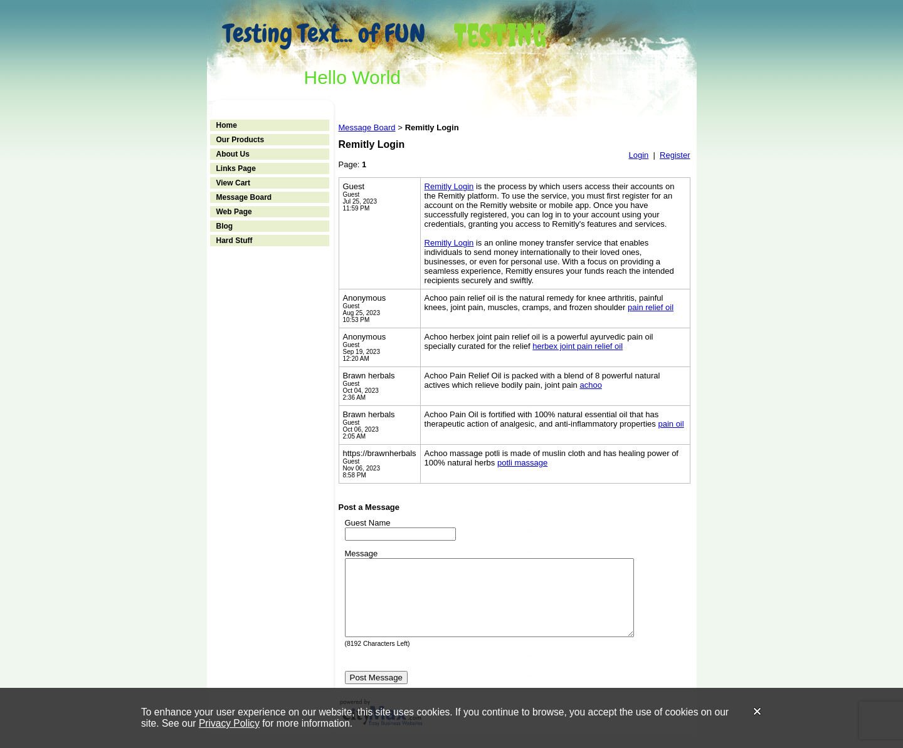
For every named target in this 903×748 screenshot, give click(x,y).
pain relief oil (650, 307)
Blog (224, 226)
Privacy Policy (229, 723)
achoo (590, 385)
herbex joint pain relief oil (577, 346)
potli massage (522, 462)
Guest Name (368, 522)
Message (361, 553)
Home (226, 125)
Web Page (234, 211)
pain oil (671, 424)
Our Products (240, 139)
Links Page (236, 168)
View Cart (233, 183)
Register (675, 155)
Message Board (244, 197)
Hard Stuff (234, 240)
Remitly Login (449, 186)
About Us (233, 154)
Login (638, 155)
